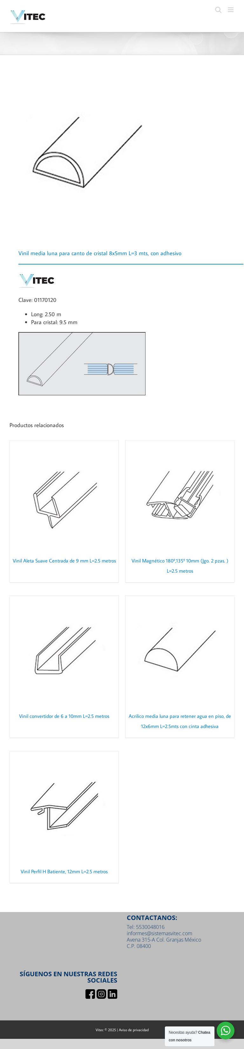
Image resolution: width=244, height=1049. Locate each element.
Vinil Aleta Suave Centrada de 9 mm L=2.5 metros (64, 560)
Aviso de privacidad (134, 1029)
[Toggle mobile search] (218, 9)
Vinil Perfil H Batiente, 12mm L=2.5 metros (64, 871)
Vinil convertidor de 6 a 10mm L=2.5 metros (64, 716)
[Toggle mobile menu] (231, 9)
